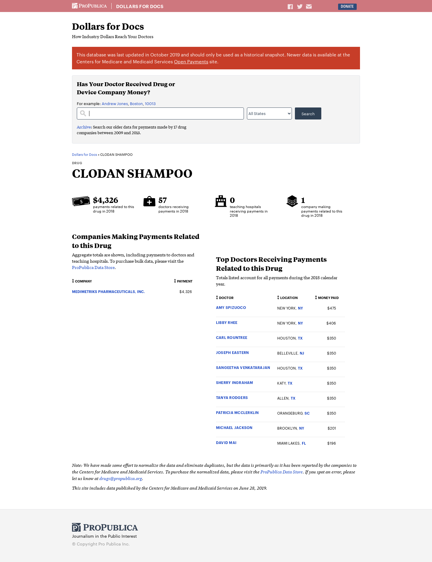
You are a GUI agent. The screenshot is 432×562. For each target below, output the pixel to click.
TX (300, 337)
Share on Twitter (300, 6)
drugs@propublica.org (120, 478)
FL (304, 443)
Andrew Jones (115, 103)
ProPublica (89, 6)
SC (307, 412)
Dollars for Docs (140, 6)
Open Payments (191, 61)
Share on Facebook (290, 6)
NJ (302, 352)
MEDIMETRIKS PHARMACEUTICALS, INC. (108, 291)
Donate (347, 6)
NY (300, 307)
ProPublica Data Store (93, 267)
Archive (84, 127)
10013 (150, 103)
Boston (136, 103)
